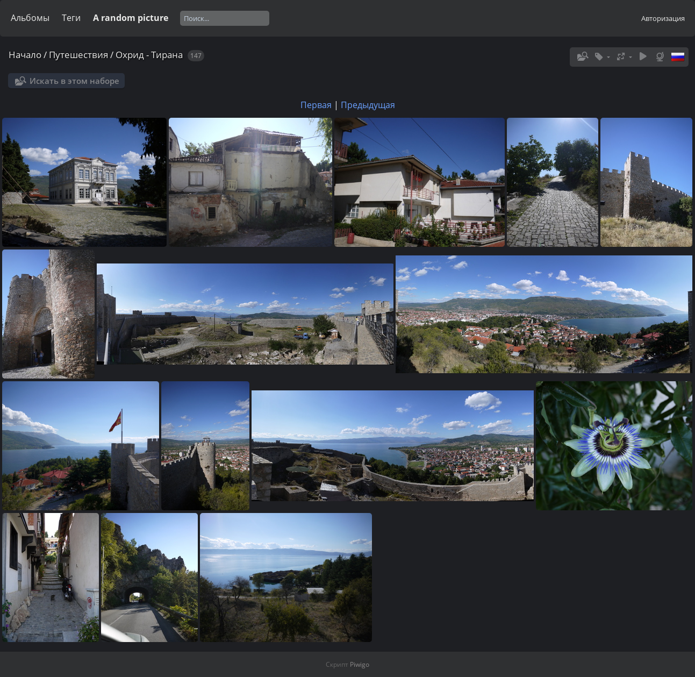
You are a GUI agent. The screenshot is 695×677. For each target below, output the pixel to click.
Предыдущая (368, 105)
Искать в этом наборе (74, 80)
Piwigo (359, 664)
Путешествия (78, 54)
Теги (71, 18)
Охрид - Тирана (149, 54)
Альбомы (30, 18)
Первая (316, 105)
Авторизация (663, 18)
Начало (25, 54)
